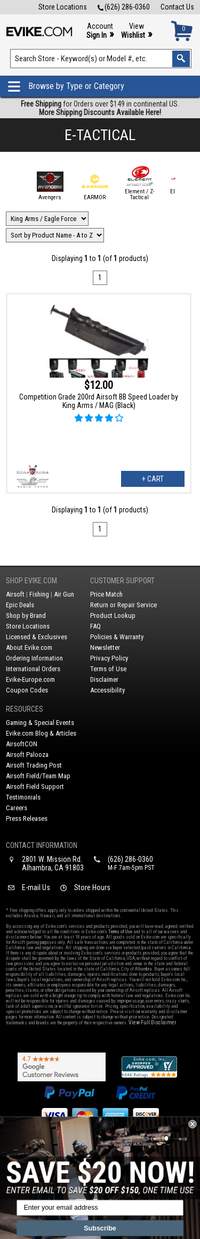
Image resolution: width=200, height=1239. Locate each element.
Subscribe (100, 1228)
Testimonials (23, 797)
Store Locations (62, 7)
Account (100, 31)
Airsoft (15, 594)
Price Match (106, 594)
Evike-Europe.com (30, 679)
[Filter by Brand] (47, 218)
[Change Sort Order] (55, 235)
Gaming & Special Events (40, 723)
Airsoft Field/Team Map (38, 776)
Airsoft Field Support (35, 786)
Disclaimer (104, 679)
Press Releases (26, 818)
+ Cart (153, 479)
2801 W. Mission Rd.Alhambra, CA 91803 (53, 863)
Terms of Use (108, 669)
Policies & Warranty (116, 637)
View (136, 31)
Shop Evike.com (31, 580)
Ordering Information (34, 658)
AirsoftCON (21, 744)
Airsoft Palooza (27, 755)
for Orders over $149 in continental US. (100, 108)
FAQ (95, 626)
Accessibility (107, 690)
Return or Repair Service (123, 605)
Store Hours (92, 887)
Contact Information (41, 845)
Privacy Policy (109, 658)
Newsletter (105, 647)
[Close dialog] (192, 1124)
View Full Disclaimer (152, 1022)
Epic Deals (20, 605)
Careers (16, 808)
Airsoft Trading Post (34, 765)
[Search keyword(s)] (101, 58)
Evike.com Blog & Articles (41, 733)
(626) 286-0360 (124, 7)
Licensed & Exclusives (36, 637)
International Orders (33, 669)
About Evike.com (29, 647)
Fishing (39, 594)
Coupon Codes (27, 690)
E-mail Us (36, 887)
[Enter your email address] (100, 1208)
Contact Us (177, 7)
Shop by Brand (26, 616)
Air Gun (64, 594)
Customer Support (122, 580)
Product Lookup (112, 616)
